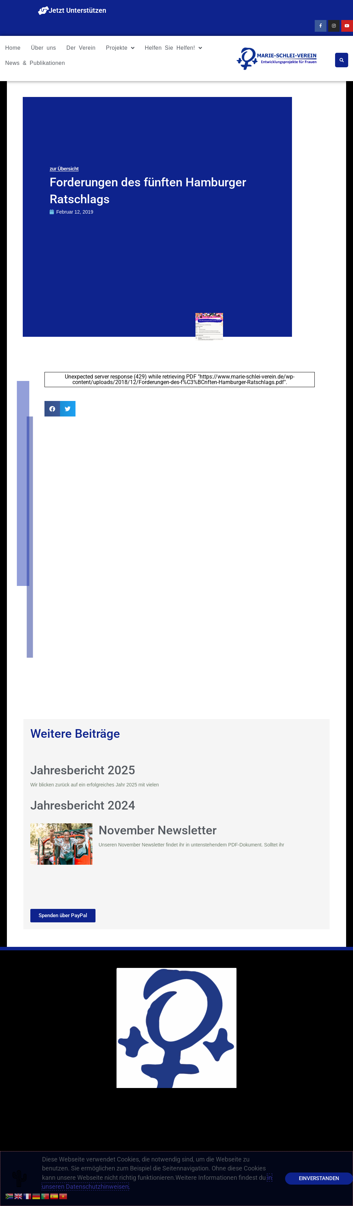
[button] (52, 408)
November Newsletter (157, 830)
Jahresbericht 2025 (82, 770)
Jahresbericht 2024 (82, 805)
